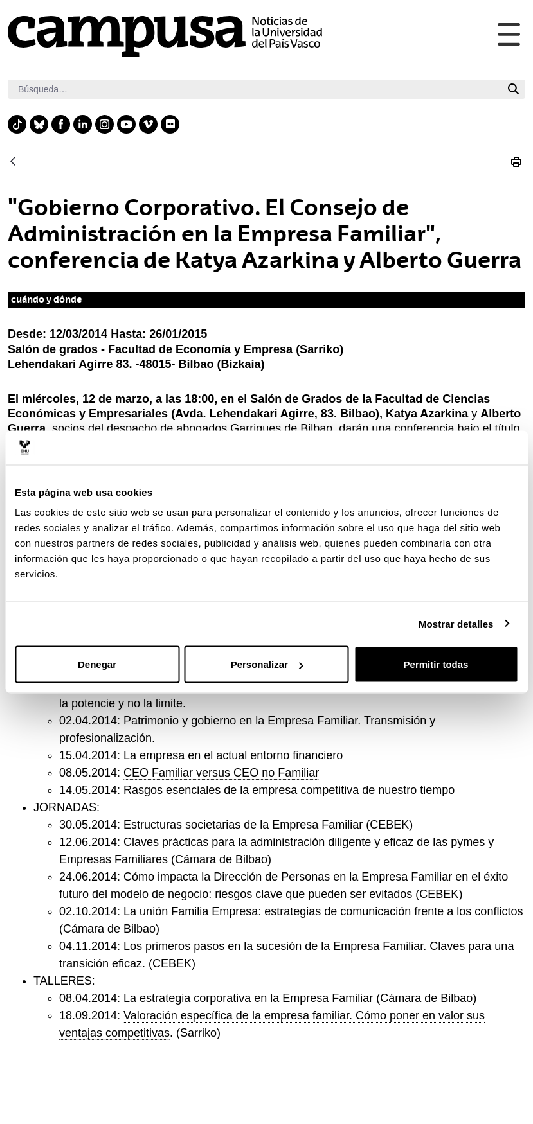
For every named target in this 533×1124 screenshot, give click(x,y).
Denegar (97, 664)
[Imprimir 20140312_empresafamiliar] (516, 162)
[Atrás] (13, 162)
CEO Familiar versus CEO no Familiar (221, 772)
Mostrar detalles (456, 623)
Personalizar (267, 664)
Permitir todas (436, 664)
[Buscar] (254, 89)
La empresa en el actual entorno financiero (233, 755)
